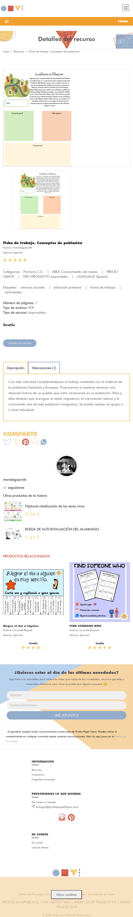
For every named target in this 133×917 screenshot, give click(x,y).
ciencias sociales (33, 287)
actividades (13, 292)
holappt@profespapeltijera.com (57, 807)
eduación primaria (68, 287)
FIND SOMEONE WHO (85, 625)
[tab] (15, 368)
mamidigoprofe (22, 247)
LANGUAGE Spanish (92, 277)
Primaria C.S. (33, 272)
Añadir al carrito (19, 343)
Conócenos (38, 774)
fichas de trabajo (103, 287)
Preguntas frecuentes (43, 779)
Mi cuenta (37, 842)
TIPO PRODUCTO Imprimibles (46, 277)
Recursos (19, 51)
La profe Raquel (22, 630)
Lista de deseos (40, 847)
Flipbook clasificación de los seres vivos (54, 506)
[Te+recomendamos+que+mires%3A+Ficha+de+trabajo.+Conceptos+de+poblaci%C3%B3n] (16, 442)
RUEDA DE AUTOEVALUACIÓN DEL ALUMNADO (62, 529)
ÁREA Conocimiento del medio (75, 272)
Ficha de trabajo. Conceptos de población (42, 243)
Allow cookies (66, 895)
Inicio (6, 51)
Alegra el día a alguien (20, 625)
